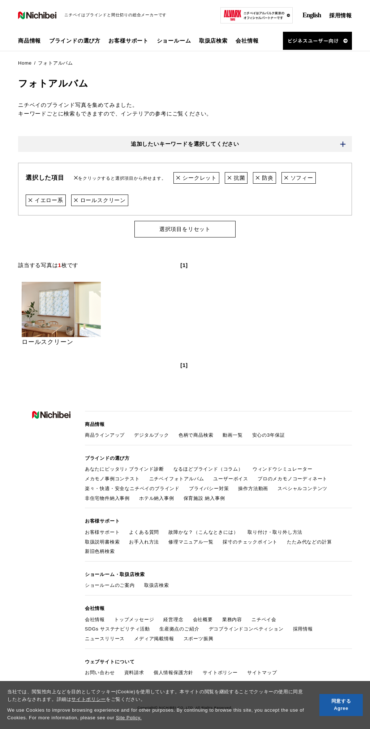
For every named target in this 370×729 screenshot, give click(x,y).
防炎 (264, 178)
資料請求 (134, 672)
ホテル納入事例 (156, 498)
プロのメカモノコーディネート (292, 478)
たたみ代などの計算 (309, 542)
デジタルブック (151, 435)
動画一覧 (232, 435)
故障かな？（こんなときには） (203, 532)
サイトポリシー (88, 699)
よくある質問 (144, 532)
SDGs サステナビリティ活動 (117, 629)
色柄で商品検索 (196, 435)
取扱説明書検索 (102, 542)
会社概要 (203, 619)
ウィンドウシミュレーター (283, 469)
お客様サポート (102, 532)
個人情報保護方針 (173, 672)
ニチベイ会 (263, 619)
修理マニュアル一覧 (190, 542)
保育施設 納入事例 (204, 498)
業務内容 (232, 619)
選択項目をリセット (185, 229)
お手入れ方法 (144, 542)
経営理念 (173, 619)
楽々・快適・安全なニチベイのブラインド (132, 488)
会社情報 (95, 619)
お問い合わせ (100, 672)
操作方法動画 (253, 488)
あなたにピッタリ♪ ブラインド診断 (124, 469)
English (311, 15)
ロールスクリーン (100, 200)
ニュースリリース (105, 638)
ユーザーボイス (230, 478)
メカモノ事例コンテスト (112, 478)
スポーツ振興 (199, 638)
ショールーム (174, 41)
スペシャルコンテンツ (302, 488)
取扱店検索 (213, 41)
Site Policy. (129, 717)
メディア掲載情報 (154, 638)
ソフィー (298, 178)
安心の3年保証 (268, 435)
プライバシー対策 (209, 488)
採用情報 (340, 15)
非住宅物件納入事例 (107, 498)
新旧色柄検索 (100, 551)
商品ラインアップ (105, 435)
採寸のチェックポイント (250, 542)
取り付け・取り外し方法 (275, 532)
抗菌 (236, 178)
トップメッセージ (134, 619)
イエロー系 (45, 200)
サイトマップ (262, 672)
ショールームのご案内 (110, 585)
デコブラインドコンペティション (246, 629)
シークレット (196, 178)
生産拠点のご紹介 (179, 629)
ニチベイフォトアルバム (176, 478)
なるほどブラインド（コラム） (208, 469)
